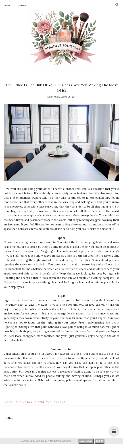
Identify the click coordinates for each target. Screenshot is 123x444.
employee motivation (91, 251)
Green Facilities (14, 282)
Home (7, 5)
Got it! (99, 441)
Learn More (86, 441)
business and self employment (41, 402)
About (22, 5)
